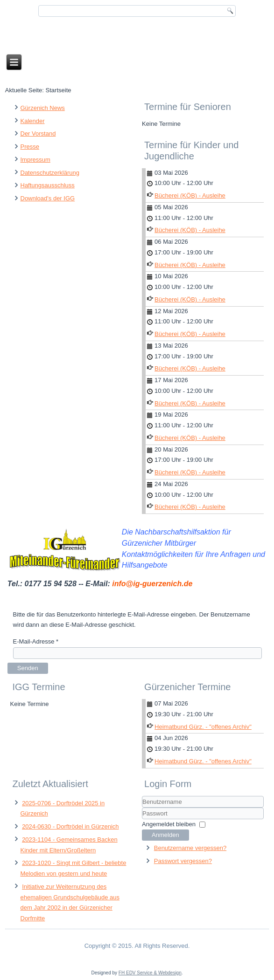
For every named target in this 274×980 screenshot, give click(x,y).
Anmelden (165, 834)
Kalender (33, 120)
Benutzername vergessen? (190, 847)
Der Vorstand (38, 133)
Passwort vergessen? (183, 860)
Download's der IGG (48, 198)
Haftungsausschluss (48, 185)
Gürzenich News (43, 107)
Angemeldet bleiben (169, 824)
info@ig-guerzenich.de (152, 584)
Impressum (35, 159)
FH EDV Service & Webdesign (150, 972)
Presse (30, 146)
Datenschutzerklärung (50, 172)
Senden (27, 668)
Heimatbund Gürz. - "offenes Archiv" (203, 726)
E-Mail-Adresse (36, 641)
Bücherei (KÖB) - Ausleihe (190, 195)
